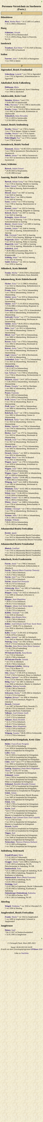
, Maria (12, 87)
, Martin (11, 213)
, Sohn (12, 366)
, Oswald (12, 32)
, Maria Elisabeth (15, 720)
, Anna (10, 493)
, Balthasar (11, 262)
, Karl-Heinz (14, 48)
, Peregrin (11, 386)
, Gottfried (12, 548)
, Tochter (11, 477)
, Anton (10, 290)
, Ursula (10, 633)
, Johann (12, 149)
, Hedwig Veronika (15, 686)
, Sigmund (11, 426)
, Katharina (20, 893)
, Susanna (12, 733)
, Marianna (11, 105)
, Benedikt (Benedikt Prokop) (20, 784)
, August (11, 473)
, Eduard (11, 379)
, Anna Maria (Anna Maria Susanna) (22, 646)
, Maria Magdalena (15, 726)
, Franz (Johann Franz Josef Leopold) (22, 817)
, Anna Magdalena (15, 599)
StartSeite (25, 953)
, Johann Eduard (14, 168)
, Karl (10, 833)
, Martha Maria (12, 21)
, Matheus (12, 100)
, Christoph (11, 235)
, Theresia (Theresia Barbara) (21, 842)
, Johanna (11, 355)
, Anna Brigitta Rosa (15, 617)
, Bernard (12, 697)
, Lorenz (10, 202)
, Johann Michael (15, 217)
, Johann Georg (14, 182)
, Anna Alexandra (16, 116)
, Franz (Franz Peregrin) (17, 744)
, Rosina (12, 693)
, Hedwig (17, 666)
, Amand (11, 637)
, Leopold (13, 74)
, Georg (11, 593)
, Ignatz (11, 297)
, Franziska (12, 393)
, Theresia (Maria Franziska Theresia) (22, 570)
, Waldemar (12, 906)
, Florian (12, 317)
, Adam (10, 193)
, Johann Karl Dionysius (17, 581)
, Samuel (10, 186)
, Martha (11, 273)
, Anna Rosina (18, 653)
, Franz (10, 284)
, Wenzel (11, 129)
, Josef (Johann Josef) (16, 713)
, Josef (11, 59)
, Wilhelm (12, 520)
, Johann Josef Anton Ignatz (19, 606)
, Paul (12, 138)
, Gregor (11, 109)
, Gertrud (16, 659)
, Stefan (12, 420)
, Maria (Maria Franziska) (20, 877)
